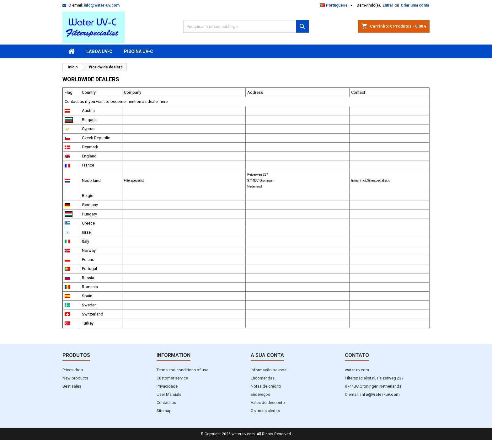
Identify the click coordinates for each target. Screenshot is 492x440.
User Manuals (169, 394)
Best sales (71, 386)
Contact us (166, 402)
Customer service (172, 378)
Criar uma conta (415, 5)
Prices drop (72, 370)
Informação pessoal (269, 370)
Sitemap (164, 410)
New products (75, 378)
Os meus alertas (265, 410)
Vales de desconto (268, 402)
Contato (357, 355)
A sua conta (267, 355)
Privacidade (167, 386)
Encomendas (263, 378)
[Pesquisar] (246, 26)
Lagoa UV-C (99, 51)
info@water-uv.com (102, 5)
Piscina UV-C (138, 51)
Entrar (387, 5)
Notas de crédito (266, 386)
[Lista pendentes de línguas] (337, 5)
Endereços (260, 394)
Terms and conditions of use (182, 370)
